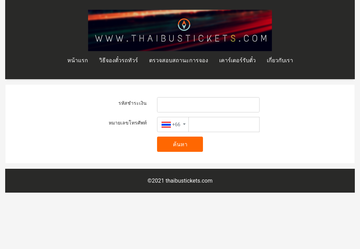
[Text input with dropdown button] (224, 124)
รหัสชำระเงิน (132, 103)
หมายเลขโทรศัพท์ (128, 123)
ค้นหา (180, 144)
